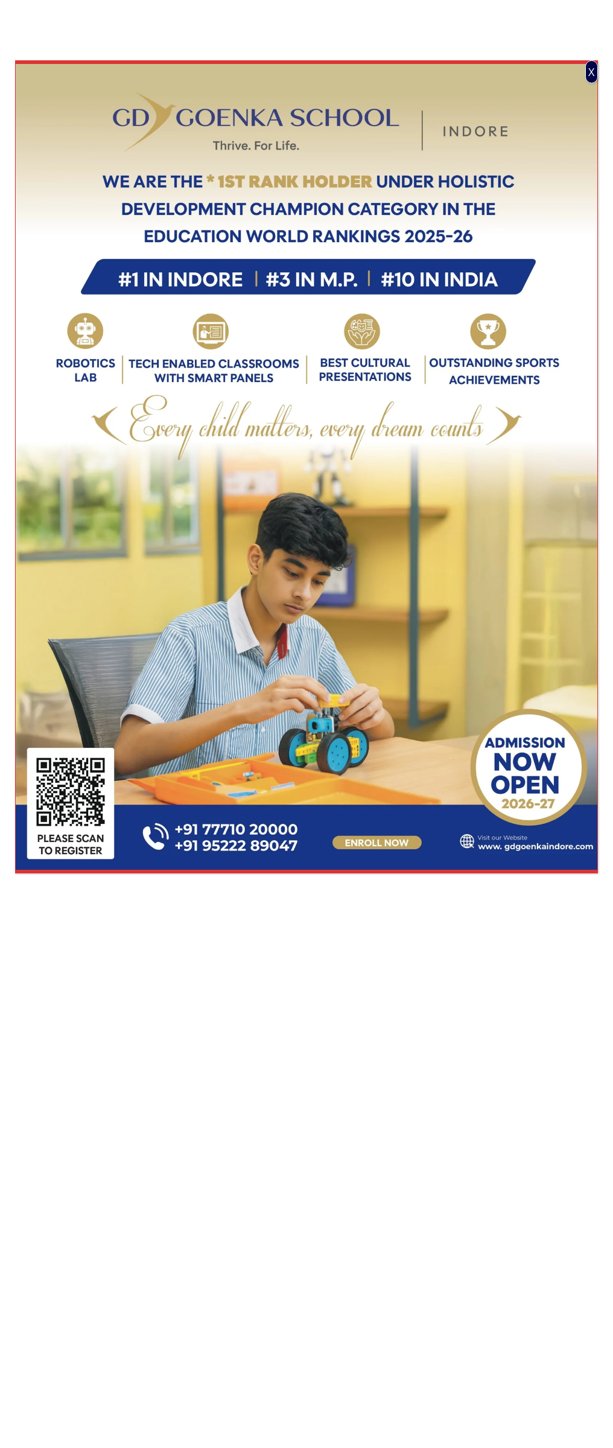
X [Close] (591, 72)
